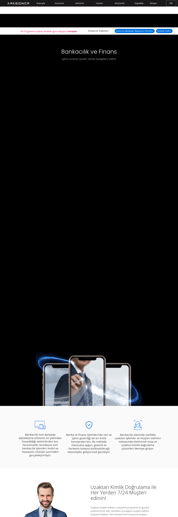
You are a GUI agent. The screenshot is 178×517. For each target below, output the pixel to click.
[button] (60, 3)
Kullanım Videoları (98, 31)
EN (171, 3)
